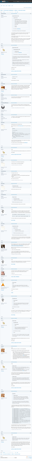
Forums (18, 1)
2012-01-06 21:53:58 (14, 223)
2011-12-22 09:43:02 (14, 114)
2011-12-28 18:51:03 (14, 160)
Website (3, 54)
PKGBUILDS (17, 276)
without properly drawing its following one (17, 245)
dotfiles (14, 276)
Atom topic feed (29, 456)
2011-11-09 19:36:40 (14, 45)
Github (12, 276)
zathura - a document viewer (19, 10)
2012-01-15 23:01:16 (14, 391)
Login (12, 5)
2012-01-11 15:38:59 (14, 318)
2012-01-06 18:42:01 (14, 194)
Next (17, 452)
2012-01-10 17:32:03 (14, 280)
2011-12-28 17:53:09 (14, 122)
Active (27, 7)
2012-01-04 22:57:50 (14, 183)
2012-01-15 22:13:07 (14, 346)
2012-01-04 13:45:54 (14, 171)
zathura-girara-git (20, 125)
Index (1, 5)
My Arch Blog (13, 220)
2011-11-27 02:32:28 (14, 83)
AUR (27, 1)
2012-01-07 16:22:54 (14, 242)
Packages (14, 1)
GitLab (22, 1)
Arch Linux (4, 1)
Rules (4, 5)
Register (9, 5)
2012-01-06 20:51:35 (14, 207)
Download (30, 1)
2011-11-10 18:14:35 (14, 74)
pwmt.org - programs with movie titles (16, 154)
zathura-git (25, 142)
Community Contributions (8, 10)
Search (6, 5)
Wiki (20, 1)
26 (15, 452)
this (23, 355)
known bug (18, 28)
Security (25, 1)
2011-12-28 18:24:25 (14, 147)
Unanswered (29, 7)
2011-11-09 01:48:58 (14, 13)
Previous (4, 452)
